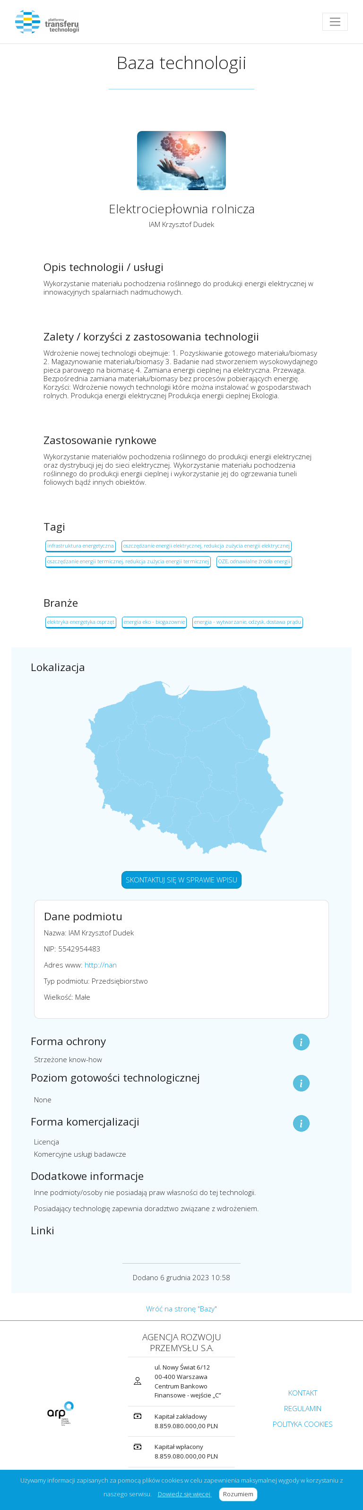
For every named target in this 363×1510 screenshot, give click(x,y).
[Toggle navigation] (335, 22)
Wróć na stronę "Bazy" (181, 1308)
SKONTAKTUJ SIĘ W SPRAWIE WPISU (181, 879)
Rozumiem (240, 1494)
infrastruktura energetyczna (80, 545)
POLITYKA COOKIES (303, 1424)
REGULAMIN (302, 1408)
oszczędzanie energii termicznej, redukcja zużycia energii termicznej (128, 561)
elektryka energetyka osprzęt (80, 621)
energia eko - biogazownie (154, 621)
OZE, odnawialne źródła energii (254, 561)
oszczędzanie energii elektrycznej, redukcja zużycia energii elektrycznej (206, 545)
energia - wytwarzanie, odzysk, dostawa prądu (247, 621)
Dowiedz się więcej (185, 1494)
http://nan (101, 964)
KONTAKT (302, 1392)
